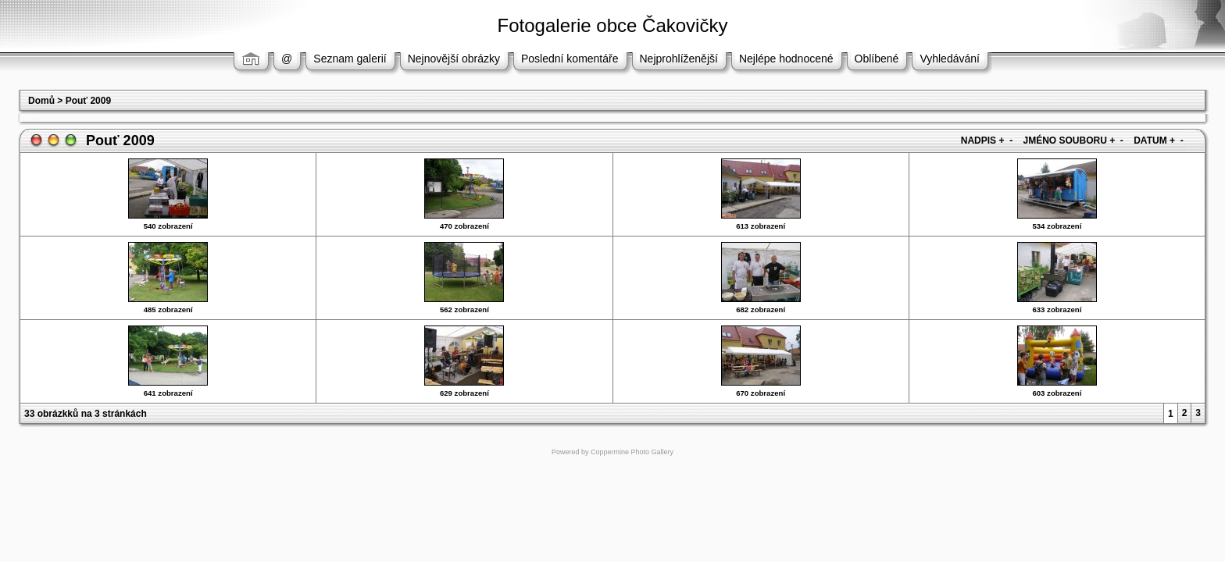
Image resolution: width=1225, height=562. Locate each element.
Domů (41, 100)
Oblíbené (877, 58)
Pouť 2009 (88, 100)
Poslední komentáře (570, 58)
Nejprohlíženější (679, 58)
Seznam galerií (349, 58)
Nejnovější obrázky (454, 58)
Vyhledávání (950, 58)
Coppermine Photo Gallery (632, 452)
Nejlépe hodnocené (786, 58)
